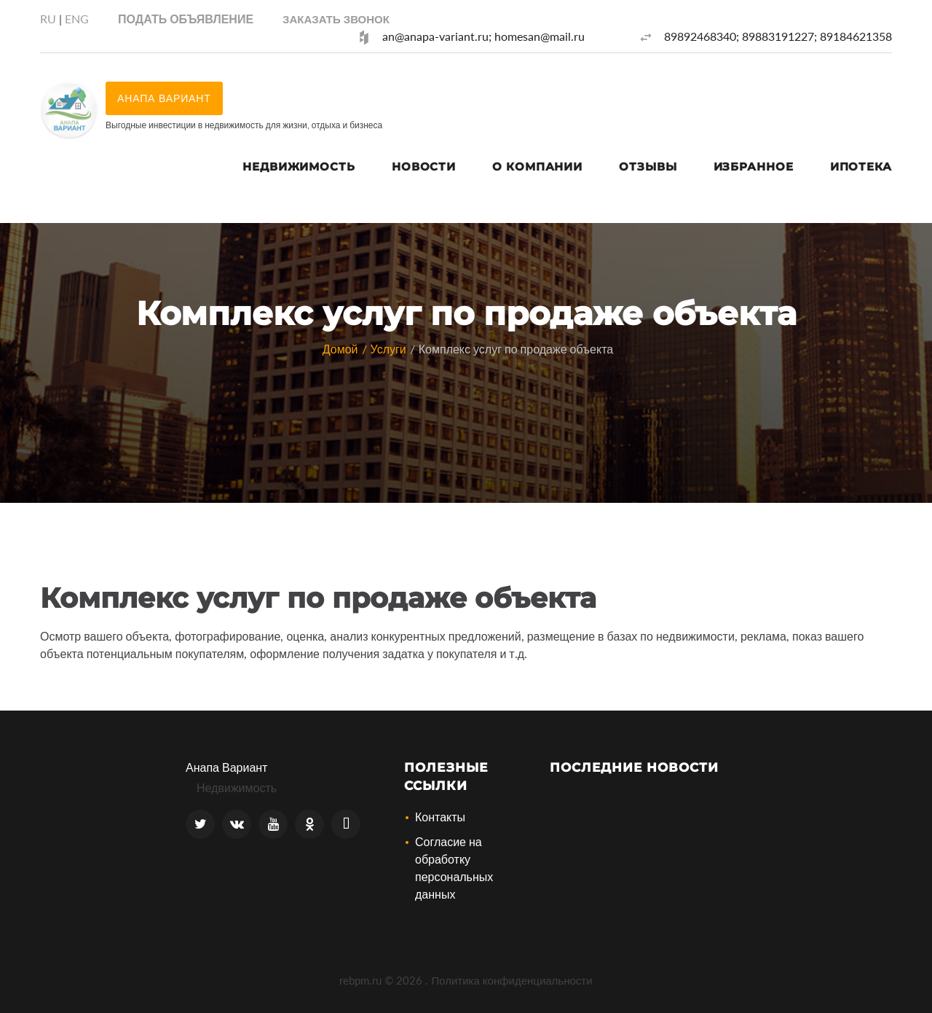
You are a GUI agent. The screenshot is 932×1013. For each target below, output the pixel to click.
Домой (340, 349)
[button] (336, 19)
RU (48, 19)
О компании (537, 166)
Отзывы (647, 166)
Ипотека (861, 166)
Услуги (388, 349)
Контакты (440, 817)
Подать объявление (185, 19)
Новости (424, 166)
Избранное (754, 166)
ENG (77, 19)
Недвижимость (298, 166)
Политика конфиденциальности (511, 980)
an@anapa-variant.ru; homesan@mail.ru (483, 36)
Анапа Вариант (226, 767)
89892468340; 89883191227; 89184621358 (778, 36)
